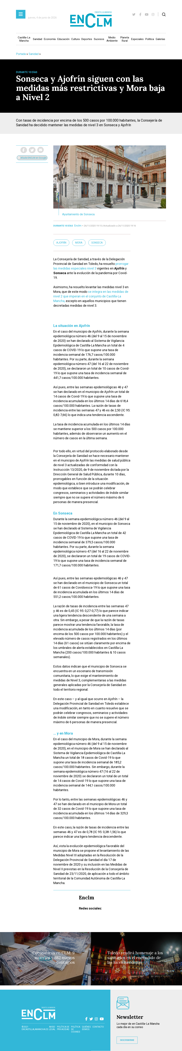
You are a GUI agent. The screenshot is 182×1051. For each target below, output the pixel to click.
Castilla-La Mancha (24, 39)
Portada (21, 54)
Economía (50, 39)
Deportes (86, 39)
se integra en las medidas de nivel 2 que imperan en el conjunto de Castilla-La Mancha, (90, 296)
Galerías (160, 39)
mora (78, 242)
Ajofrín (61, 242)
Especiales (137, 39)
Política (149, 39)
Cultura (75, 39)
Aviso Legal (52, 1028)
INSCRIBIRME (127, 1040)
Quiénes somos (86, 1028)
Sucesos (99, 39)
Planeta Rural (124, 39)
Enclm (77, 225)
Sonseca (97, 242)
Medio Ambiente (112, 39)
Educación (63, 39)
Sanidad (37, 39)
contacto (98, 1027)
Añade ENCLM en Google (32, 157)
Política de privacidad (63, 1028)
